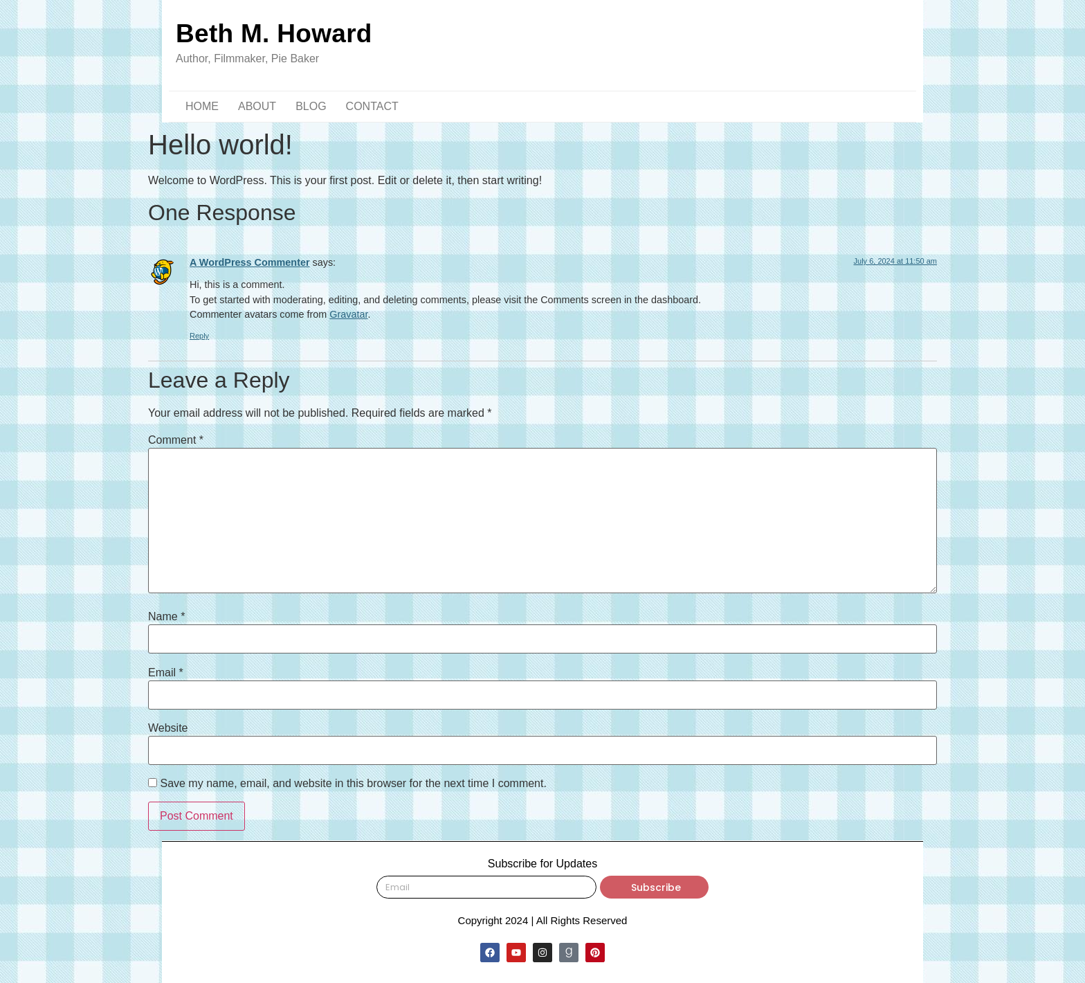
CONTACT (372, 106)
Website (168, 728)
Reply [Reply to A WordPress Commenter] (199, 336)
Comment (175, 440)
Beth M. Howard (274, 33)
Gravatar (348, 314)
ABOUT (257, 106)
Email (165, 672)
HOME (202, 106)
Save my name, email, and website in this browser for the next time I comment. (353, 783)
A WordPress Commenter (250, 262)
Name (166, 616)
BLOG (310, 106)
